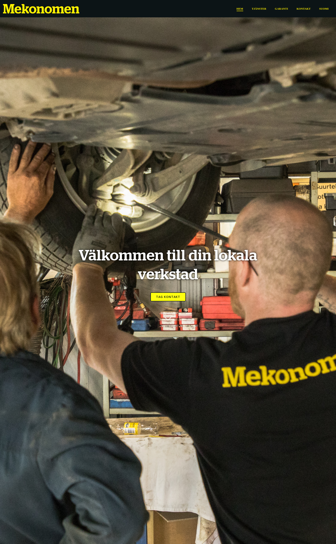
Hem (239, 8)
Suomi (323, 8)
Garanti (281, 8)
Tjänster (259, 8)
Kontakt (303, 8)
